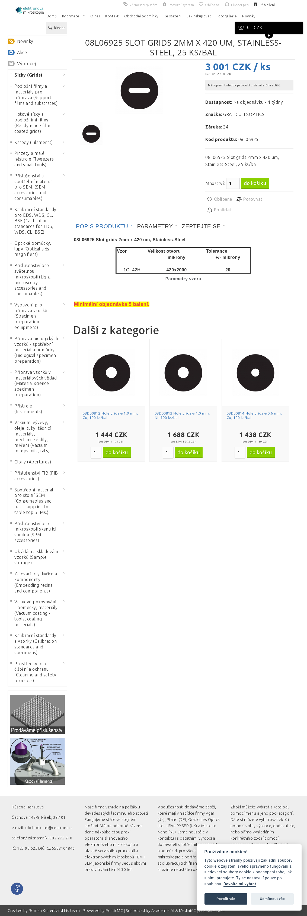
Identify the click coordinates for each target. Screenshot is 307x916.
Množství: (215, 183)
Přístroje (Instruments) (26, 408)
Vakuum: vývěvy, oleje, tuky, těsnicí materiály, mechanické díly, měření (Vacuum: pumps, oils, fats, (30, 436)
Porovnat (249, 199)
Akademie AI (162, 910)
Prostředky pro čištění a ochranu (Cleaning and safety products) (33, 672)
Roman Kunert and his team (55, 910)
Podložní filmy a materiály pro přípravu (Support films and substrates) (33, 94)
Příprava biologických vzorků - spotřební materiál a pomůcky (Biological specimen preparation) (34, 349)
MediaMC (187, 910)
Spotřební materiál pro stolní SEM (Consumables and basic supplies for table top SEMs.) (31, 501)
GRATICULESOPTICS (244, 114)
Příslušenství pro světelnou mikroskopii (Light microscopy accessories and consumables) (30, 279)
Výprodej (26, 63)
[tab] (104, 226)
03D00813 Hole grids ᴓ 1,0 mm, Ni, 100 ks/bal (182, 415)
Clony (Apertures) (30, 461)
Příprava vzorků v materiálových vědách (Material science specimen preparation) (34, 383)
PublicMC (114, 910)
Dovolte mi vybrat (239, 884)
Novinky (25, 41)
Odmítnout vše (272, 899)
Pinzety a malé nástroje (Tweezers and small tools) (32, 159)
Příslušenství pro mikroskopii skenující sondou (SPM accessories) (33, 532)
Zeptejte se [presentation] (201, 226)
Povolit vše (225, 899)
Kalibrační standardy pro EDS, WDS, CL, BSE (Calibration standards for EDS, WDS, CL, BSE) (33, 220)
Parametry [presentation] (155, 226)
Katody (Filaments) (31, 142)
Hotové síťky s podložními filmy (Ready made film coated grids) (30, 122)
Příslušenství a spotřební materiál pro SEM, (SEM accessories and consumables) (31, 187)
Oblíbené (219, 199)
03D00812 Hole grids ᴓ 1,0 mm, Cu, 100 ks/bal (110, 415)
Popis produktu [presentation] (102, 226)
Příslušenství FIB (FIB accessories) (34, 475)
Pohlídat (219, 210)
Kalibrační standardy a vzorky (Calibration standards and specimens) (33, 644)
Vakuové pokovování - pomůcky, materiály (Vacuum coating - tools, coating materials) (34, 613)
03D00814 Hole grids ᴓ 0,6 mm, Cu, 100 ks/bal (254, 415)
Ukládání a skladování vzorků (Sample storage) (34, 557)
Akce (22, 52)
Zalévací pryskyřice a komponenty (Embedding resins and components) (33, 582)
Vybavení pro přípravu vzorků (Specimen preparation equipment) (28, 316)
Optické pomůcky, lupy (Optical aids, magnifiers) (30, 249)
